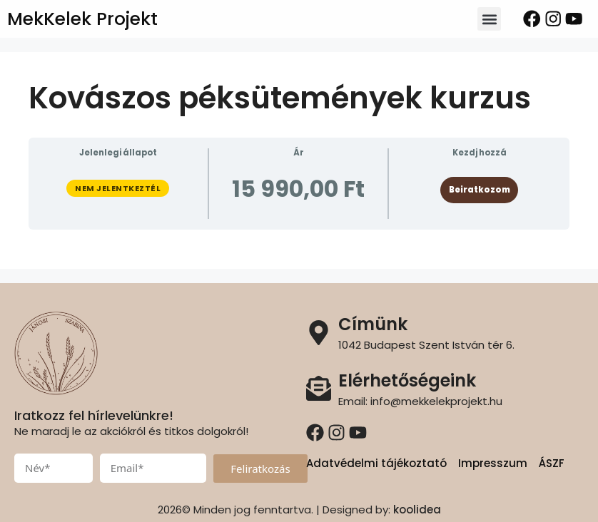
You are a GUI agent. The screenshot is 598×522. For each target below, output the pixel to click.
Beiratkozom (479, 189)
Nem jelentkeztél (118, 188)
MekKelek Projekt (82, 18)
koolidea (417, 509)
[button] (489, 19)
